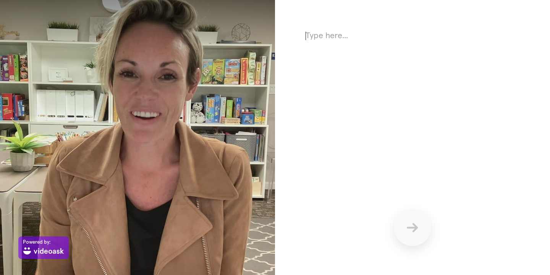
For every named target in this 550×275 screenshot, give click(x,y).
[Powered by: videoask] (43, 247)
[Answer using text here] (412, 103)
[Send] (412, 227)
